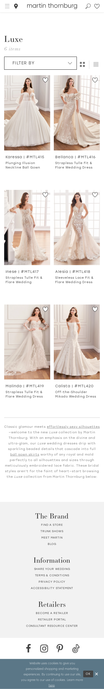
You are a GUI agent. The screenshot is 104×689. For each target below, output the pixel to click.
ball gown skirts (24, 454)
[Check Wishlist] (97, 6)
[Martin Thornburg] (52, 6)
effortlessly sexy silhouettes (73, 427)
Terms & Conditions (52, 575)
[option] (27, 128)
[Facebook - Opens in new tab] (28, 648)
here (52, 685)
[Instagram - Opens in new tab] (44, 648)
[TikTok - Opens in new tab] (75, 648)
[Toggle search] (88, 6)
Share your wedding (52, 569)
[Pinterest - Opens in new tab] (60, 648)
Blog (52, 544)
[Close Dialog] (96, 674)
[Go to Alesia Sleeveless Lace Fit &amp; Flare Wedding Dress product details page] (77, 227)
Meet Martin (51, 537)
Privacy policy (52, 582)
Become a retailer (52, 613)
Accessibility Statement (52, 588)
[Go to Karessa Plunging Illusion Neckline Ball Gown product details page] (27, 112)
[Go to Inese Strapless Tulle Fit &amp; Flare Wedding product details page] (27, 227)
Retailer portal (52, 619)
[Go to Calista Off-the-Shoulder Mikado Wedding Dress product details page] (77, 342)
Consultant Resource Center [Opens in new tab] (52, 626)
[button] (7, 6)
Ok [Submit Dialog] (88, 674)
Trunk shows (51, 531)
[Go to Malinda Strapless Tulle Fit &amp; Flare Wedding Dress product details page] (27, 342)
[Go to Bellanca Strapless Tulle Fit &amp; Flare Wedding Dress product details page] (77, 112)
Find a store (52, 525)
